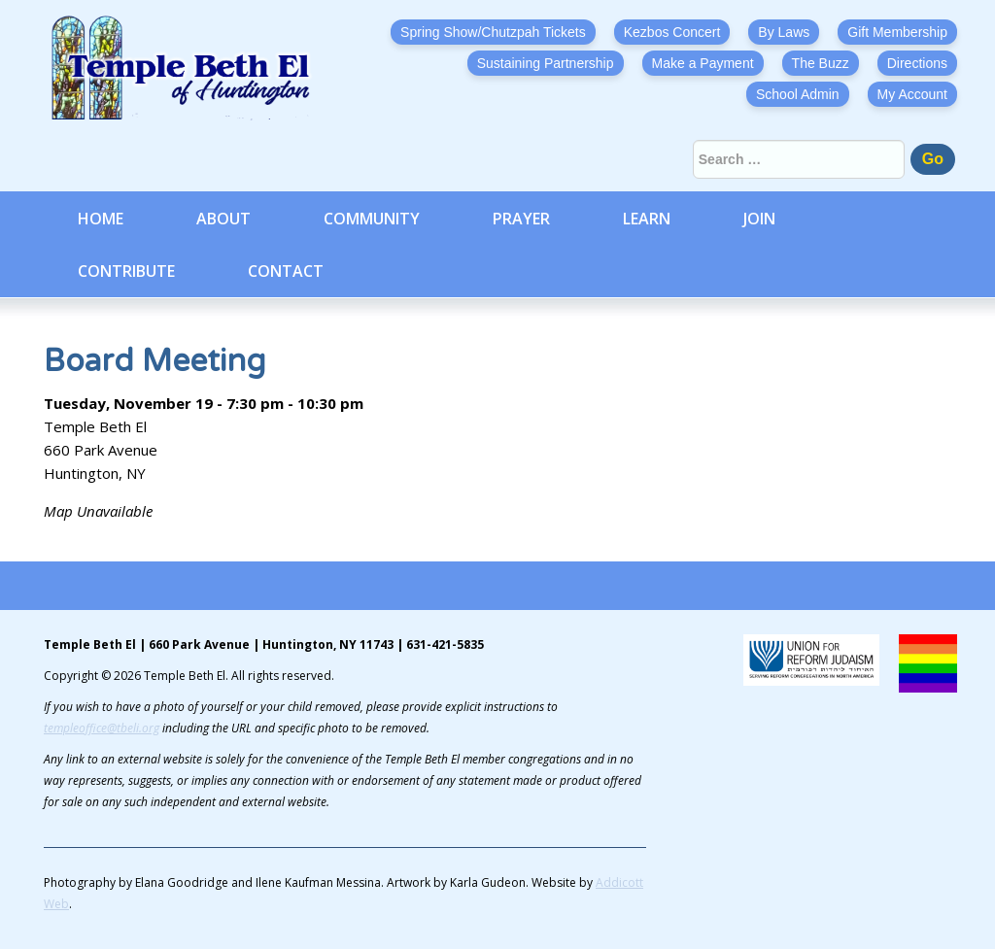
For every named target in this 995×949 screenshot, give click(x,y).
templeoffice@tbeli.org (101, 728)
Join (759, 218)
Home (100, 218)
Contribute (126, 271)
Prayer (521, 218)
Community (372, 218)
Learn (646, 218)
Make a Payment (703, 63)
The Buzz (820, 63)
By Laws (783, 32)
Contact (286, 271)
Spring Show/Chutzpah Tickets (493, 32)
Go (933, 159)
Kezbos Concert (672, 32)
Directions (917, 63)
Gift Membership (897, 32)
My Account (912, 94)
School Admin (798, 94)
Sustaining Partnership (545, 63)
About (223, 218)
